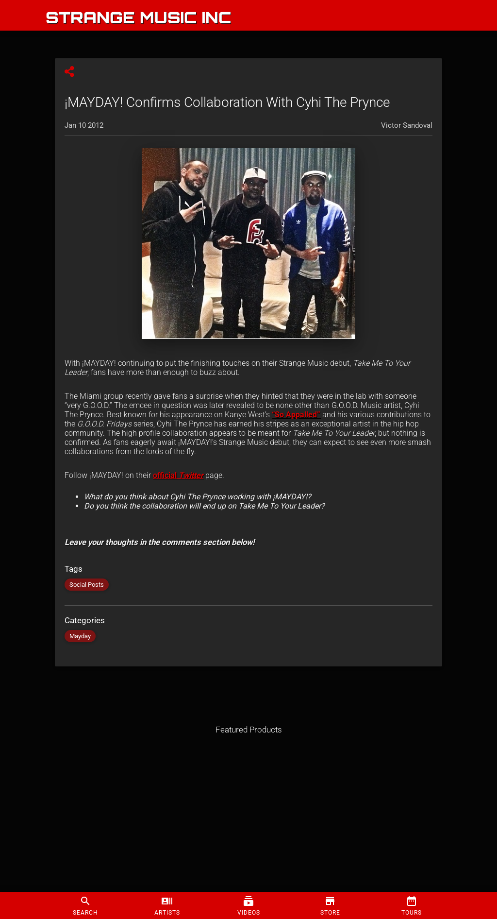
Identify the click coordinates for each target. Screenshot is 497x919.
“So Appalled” (296, 414)
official (178, 475)
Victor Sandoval (406, 125)
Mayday (80, 636)
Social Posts (86, 584)
